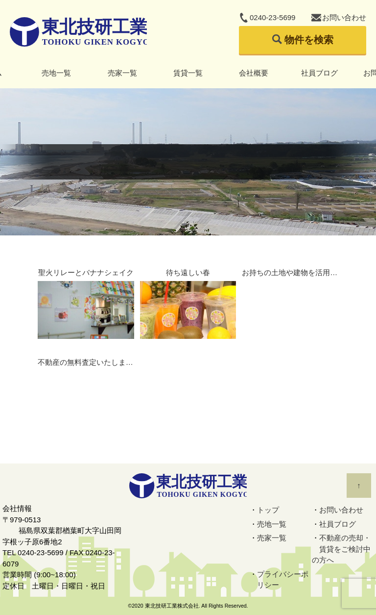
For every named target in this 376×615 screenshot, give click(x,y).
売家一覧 (122, 73)
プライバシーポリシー (282, 579)
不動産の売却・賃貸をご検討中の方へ (341, 549)
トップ (268, 510)
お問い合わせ (344, 17)
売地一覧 (56, 73)
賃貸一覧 (188, 73)
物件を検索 (308, 39)
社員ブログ (319, 73)
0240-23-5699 (272, 17)
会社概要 (253, 73)
